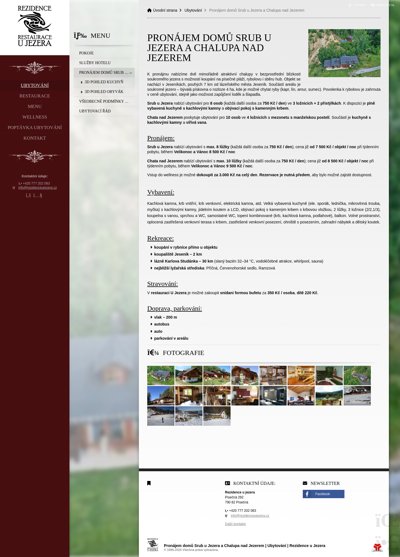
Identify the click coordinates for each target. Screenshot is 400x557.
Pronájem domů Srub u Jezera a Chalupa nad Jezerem (107, 72)
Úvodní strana (35, 26)
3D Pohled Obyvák (104, 92)
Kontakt (35, 138)
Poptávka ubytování (35, 127)
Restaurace (34, 96)
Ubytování (35, 85)
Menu (35, 106)
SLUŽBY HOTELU (95, 63)
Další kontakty (235, 524)
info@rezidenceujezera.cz (37, 188)
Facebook (322, 494)
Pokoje (86, 53)
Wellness (34, 117)
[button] (382, 5)
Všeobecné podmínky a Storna (107, 101)
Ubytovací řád (95, 111)
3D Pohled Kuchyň (104, 82)
